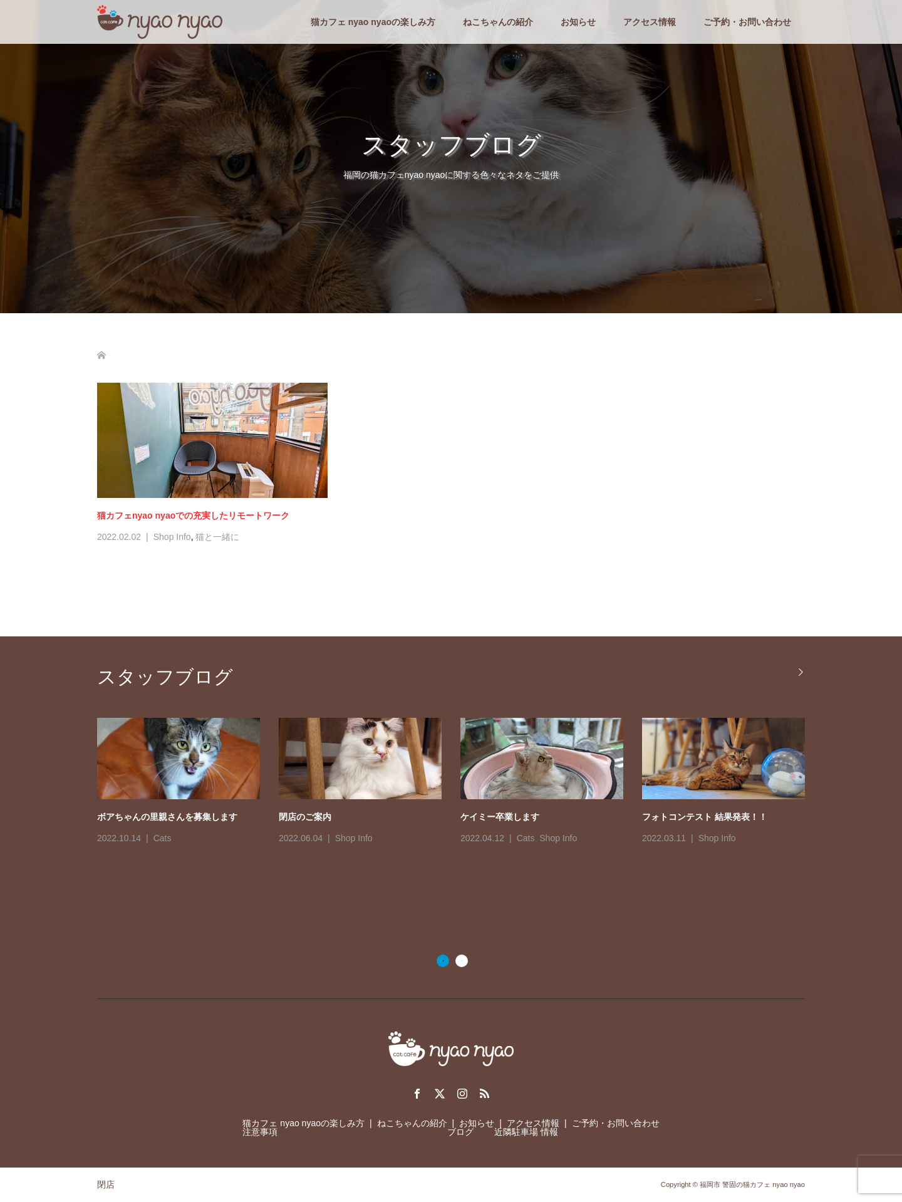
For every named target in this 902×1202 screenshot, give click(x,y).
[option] (460, 782)
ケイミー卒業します (499, 817)
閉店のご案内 (305, 817)
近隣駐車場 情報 (526, 1132)
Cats (162, 838)
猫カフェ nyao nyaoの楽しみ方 (373, 22)
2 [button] (461, 961)
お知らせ (578, 22)
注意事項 (259, 1132)
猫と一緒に (217, 537)
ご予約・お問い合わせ (747, 22)
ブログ (460, 1132)
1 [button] (443, 961)
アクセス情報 (649, 22)
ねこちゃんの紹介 (498, 22)
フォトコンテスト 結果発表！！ (704, 817)
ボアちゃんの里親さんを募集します (167, 817)
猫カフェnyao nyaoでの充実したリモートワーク (193, 515)
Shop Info (172, 537)
